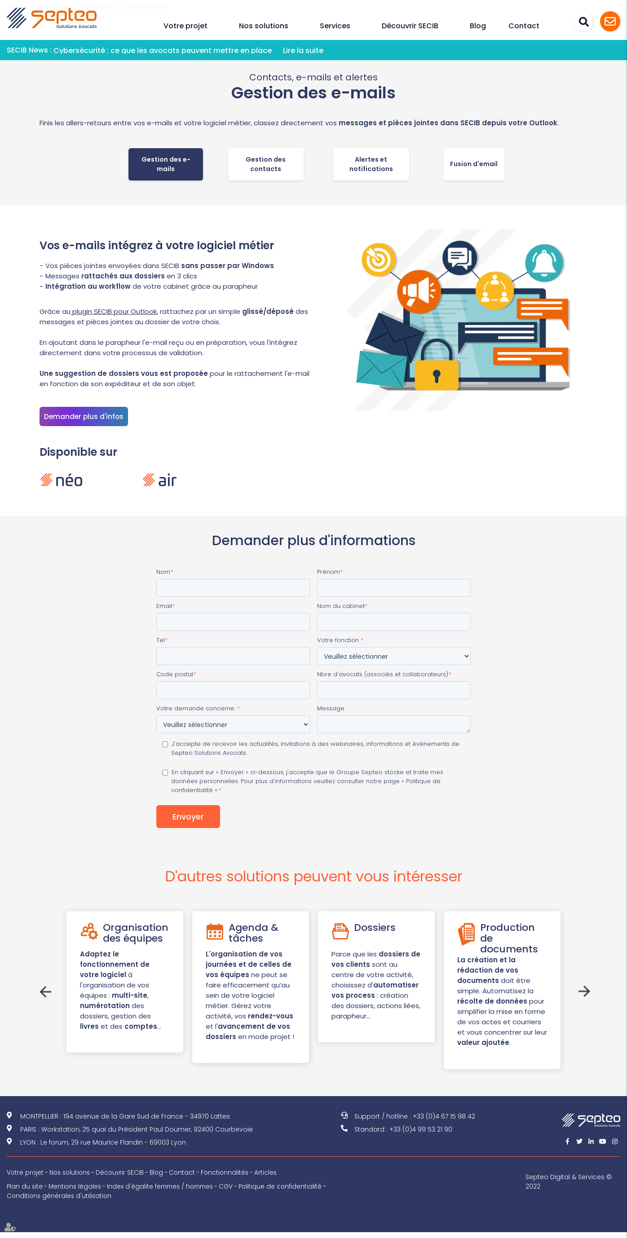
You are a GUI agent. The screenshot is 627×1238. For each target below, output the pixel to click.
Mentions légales (76, 1192)
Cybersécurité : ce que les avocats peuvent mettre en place (162, 50)
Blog (478, 26)
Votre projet (185, 26)
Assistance (610, 21)
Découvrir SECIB (410, 26)
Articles (273, 1178)
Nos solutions (263, 26)
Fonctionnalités (231, 1178)
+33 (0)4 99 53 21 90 (420, 1135)
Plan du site (25, 1192)
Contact (523, 26)
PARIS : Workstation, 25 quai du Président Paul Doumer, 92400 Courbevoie (136, 1135)
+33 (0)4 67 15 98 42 (444, 1122)
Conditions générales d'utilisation (60, 1201)
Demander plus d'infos (84, 416)
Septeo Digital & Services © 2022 (570, 1187)
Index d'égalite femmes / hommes (165, 1192)
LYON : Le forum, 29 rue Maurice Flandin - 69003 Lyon (103, 1148)
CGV (233, 1192)
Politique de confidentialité (289, 1192)
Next (582, 990)
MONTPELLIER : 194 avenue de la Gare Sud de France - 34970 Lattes (125, 1122)
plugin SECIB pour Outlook (114, 311)
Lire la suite (303, 50)
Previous (44, 990)
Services (335, 26)
